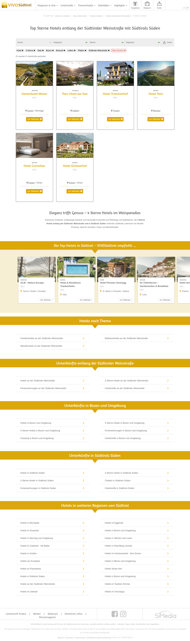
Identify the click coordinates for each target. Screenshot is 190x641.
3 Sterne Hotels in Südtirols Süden (137, 473)
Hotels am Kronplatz (52, 561)
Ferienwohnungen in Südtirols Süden (52, 488)
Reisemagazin (47, 617)
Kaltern (75, 111)
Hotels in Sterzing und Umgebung (52, 538)
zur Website (33, 119)
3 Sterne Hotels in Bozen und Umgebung (137, 423)
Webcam (53, 614)
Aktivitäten (103, 5)
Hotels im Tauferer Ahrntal (137, 584)
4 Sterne (29, 50)
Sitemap (60, 638)
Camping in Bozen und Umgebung (52, 438)
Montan (156, 111)
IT (188, 8)
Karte (159, 8)
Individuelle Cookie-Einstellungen (98, 638)
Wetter (37, 614)
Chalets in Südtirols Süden (137, 481)
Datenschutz (80, 638)
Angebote (135, 8)
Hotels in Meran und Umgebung (137, 561)
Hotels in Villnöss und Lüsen (137, 538)
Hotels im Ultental (52, 592)
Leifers (70, 50)
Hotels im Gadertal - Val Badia (52, 546)
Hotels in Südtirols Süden (52, 473)
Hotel (19, 50)
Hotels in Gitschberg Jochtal (137, 546)
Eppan (30, 111)
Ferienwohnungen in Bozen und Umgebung (137, 431)
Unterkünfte (66, 5)
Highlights (119, 5)
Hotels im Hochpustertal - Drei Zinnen (137, 554)
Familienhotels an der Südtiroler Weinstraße (52, 339)
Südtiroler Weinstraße (98, 50)
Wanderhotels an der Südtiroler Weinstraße (52, 346)
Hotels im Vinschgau (137, 592)
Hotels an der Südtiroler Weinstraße (52, 381)
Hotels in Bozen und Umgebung (52, 423)
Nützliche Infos (73, 614)
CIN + (34, 97)
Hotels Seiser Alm (137, 569)
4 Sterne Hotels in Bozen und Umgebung (52, 431)
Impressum (69, 638)
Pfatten (81, 50)
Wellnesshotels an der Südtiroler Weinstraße (137, 339)
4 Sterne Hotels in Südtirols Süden (52, 481)
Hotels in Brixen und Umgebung (137, 531)
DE (184, 8)
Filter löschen (117, 50)
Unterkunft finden (16, 614)
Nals (39, 50)
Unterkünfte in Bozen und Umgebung (137, 438)
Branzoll (59, 50)
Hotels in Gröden (52, 554)
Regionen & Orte (47, 5)
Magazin (147, 8)
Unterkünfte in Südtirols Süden (137, 488)
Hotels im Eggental (137, 523)
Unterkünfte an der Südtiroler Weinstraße (137, 388)
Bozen (48, 50)
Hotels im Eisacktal (52, 531)
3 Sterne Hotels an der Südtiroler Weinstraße (137, 381)
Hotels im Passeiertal (52, 569)
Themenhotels (85, 5)
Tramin (116, 111)
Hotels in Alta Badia (52, 523)
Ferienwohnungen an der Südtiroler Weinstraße (52, 388)
